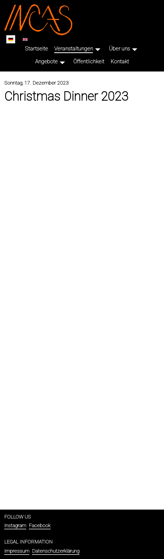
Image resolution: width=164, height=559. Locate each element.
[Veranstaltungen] (97, 48)
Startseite (36, 48)
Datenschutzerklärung (55, 551)
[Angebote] (62, 61)
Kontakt (120, 61)
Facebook (40, 525)
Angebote (46, 61)
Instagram (15, 525)
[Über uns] (134, 48)
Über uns (119, 48)
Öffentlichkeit (88, 61)
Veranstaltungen (73, 48)
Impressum (16, 551)
